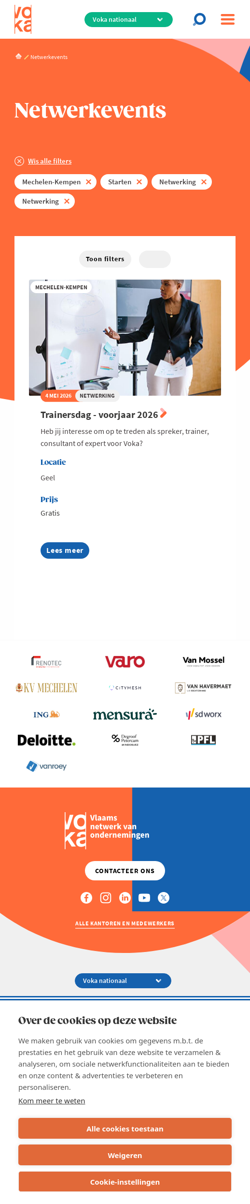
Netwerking (177, 181)
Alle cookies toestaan (124, 1128)
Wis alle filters (49, 160)
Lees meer (67, 551)
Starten (119, 181)
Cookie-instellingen (125, 1182)
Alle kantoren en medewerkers (125, 923)
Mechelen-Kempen (51, 181)
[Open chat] (202, 19)
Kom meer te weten (51, 1100)
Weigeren (125, 1155)
